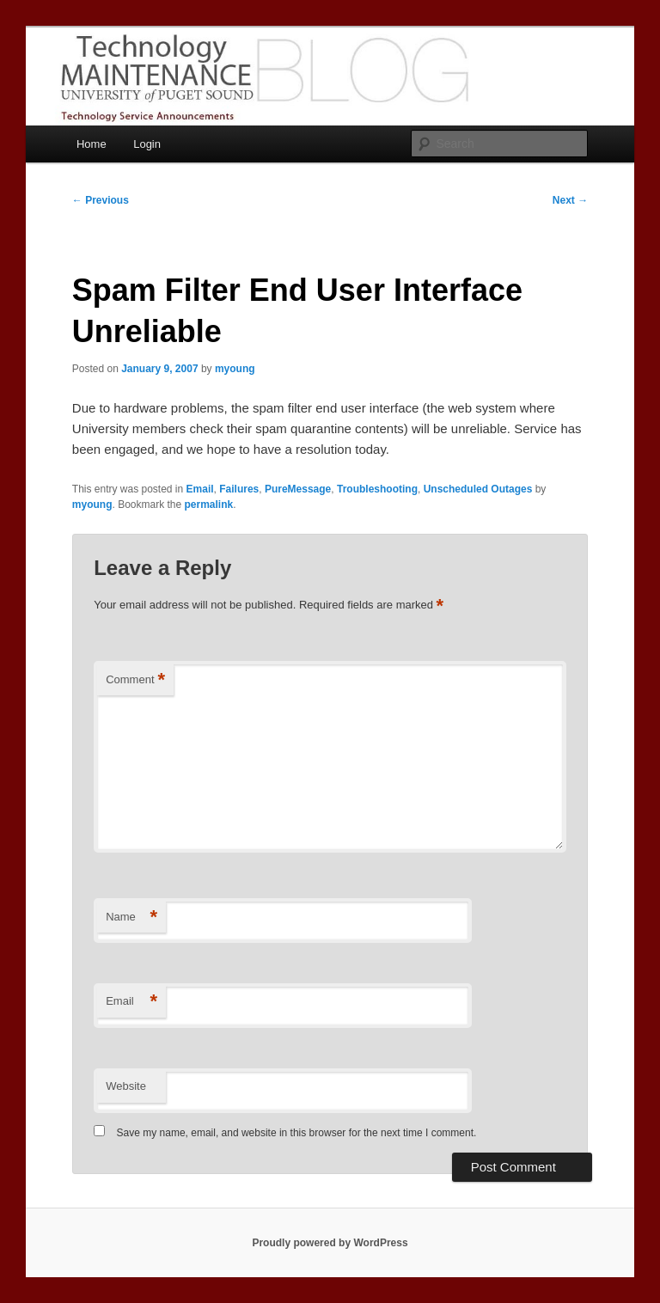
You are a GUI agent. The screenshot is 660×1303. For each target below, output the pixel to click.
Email (200, 489)
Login (147, 144)
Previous (100, 200)
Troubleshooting (377, 489)
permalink (209, 505)
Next (570, 200)
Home (91, 144)
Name (131, 917)
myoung (235, 369)
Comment (135, 680)
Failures (239, 489)
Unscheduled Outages (478, 489)
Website (126, 1086)
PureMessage (298, 489)
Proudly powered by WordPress (329, 1243)
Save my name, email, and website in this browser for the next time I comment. (297, 1133)
